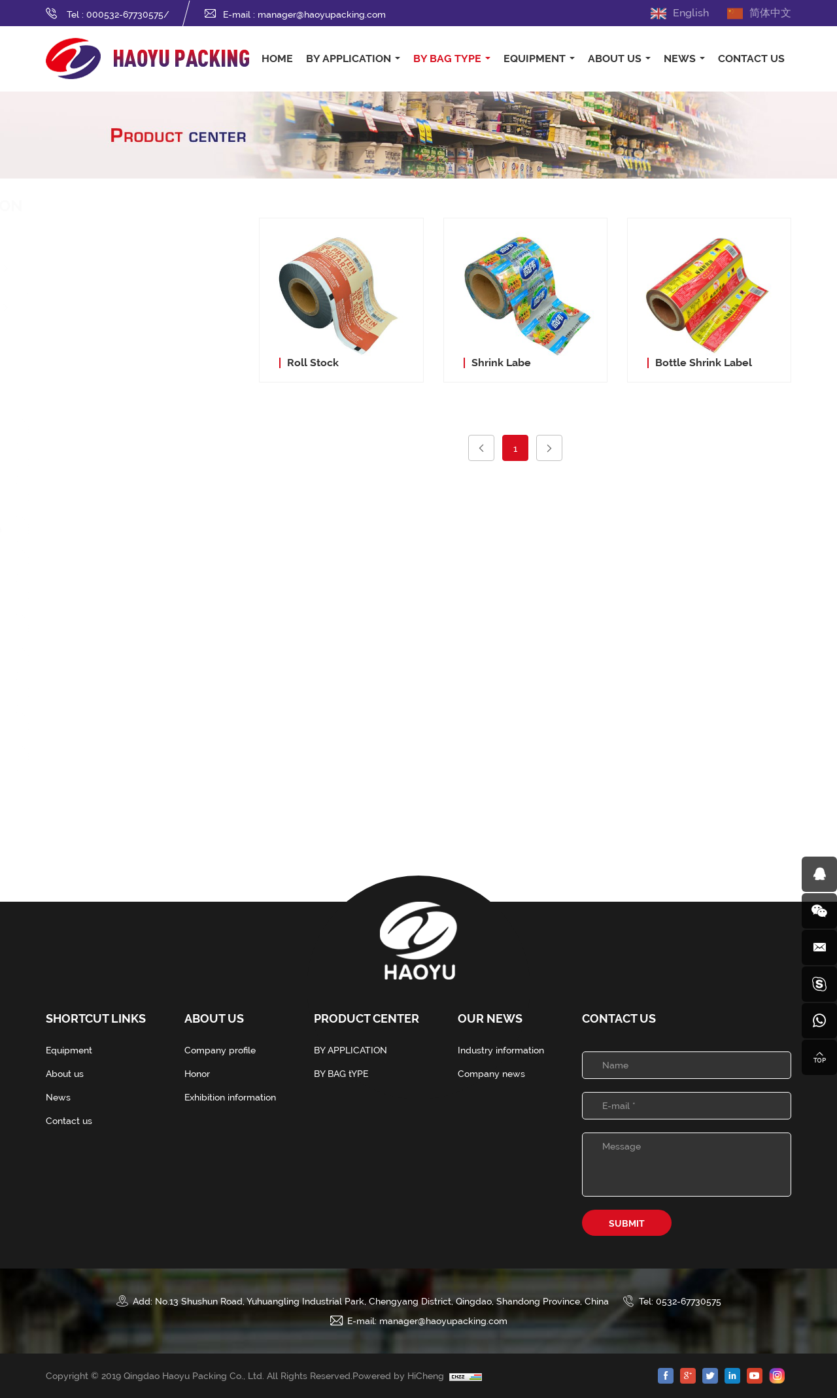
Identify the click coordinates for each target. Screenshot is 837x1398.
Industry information (501, 1050)
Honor (197, 1073)
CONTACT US (751, 58)
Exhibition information (230, 1097)
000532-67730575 (124, 14)
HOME (277, 58)
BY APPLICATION (348, 58)
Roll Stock (102, 758)
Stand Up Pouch (115, 496)
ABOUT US (614, 58)
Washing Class (124, 308)
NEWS (680, 58)
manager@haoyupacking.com (322, 14)
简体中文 (770, 13)
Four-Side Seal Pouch (126, 561)
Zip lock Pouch (112, 463)
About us (65, 1073)
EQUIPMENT (535, 58)
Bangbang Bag (112, 725)
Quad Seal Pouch (117, 594)
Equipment (69, 1050)
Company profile (220, 1050)
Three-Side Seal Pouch (129, 529)
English (691, 13)
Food (98, 268)
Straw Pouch (107, 660)
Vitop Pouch (106, 692)
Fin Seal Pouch (111, 627)
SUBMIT (627, 1223)
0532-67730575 (688, 1301)
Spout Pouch (107, 431)
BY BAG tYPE (447, 58)
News (58, 1097)
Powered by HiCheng (400, 1376)
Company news (491, 1073)
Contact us (69, 1121)
